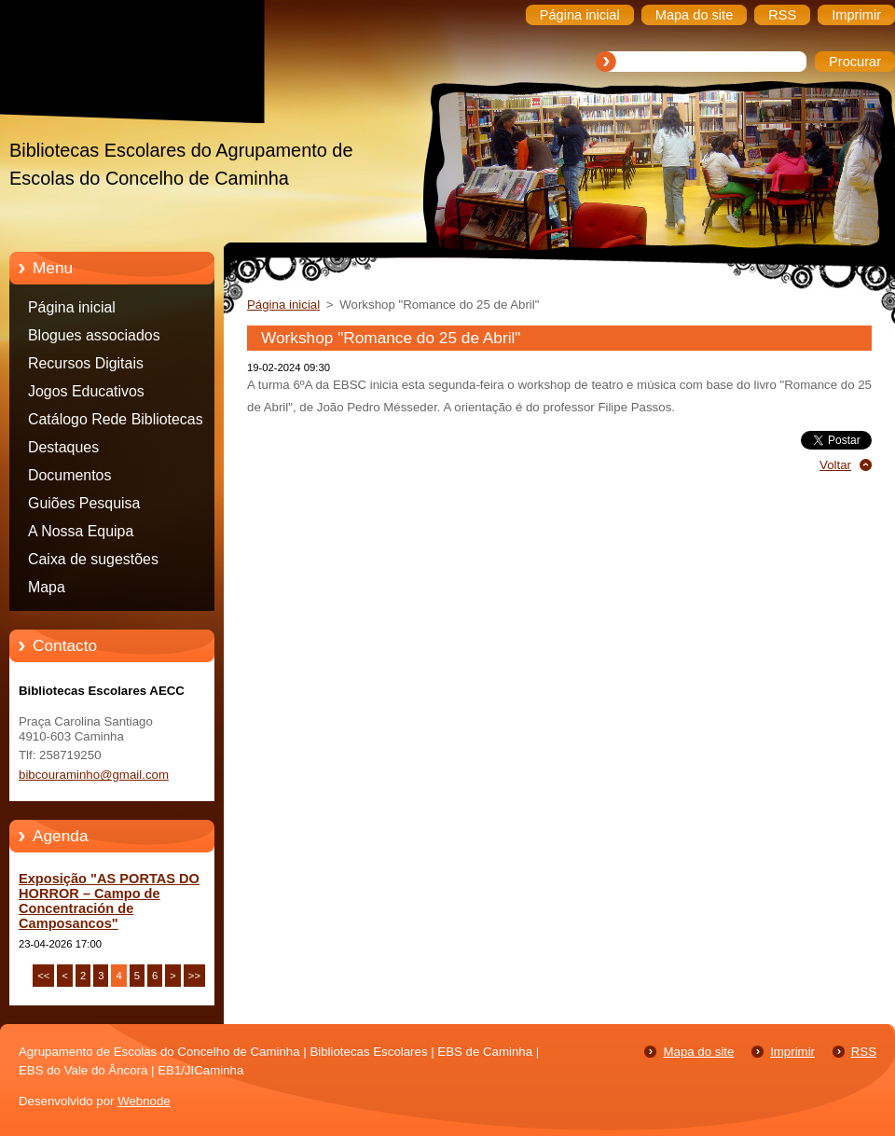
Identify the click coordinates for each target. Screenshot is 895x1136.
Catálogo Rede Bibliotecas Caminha (115, 422)
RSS (863, 1052)
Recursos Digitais (86, 363)
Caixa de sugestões (93, 559)
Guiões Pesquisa (84, 503)
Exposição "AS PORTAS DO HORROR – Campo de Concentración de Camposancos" (109, 901)
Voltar (835, 465)
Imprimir (792, 1052)
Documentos (69, 475)
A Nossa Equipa (80, 531)
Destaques (63, 447)
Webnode (144, 1101)
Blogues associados (94, 335)
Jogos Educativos (86, 391)
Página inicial (72, 307)
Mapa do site (698, 1052)
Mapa (46, 587)
